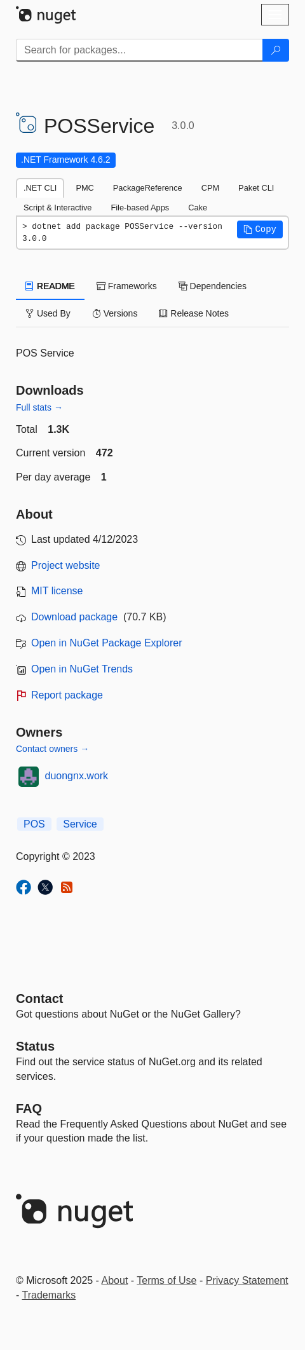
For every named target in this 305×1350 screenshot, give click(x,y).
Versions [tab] (115, 313)
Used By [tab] (48, 313)
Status (35, 1046)
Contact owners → (52, 749)
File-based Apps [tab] (140, 207)
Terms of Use (166, 1280)
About (115, 1280)
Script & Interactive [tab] (58, 207)
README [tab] (50, 286)
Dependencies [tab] (213, 286)
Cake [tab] (197, 207)
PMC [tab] (84, 188)
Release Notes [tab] (194, 313)
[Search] (275, 50)
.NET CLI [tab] (40, 188)
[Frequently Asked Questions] (29, 1108)
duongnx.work (77, 775)
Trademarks (49, 1295)
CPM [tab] (210, 188)
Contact (39, 999)
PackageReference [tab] (147, 188)
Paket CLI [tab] (256, 188)
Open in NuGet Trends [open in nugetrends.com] (82, 669)
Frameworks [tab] (127, 286)
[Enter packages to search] (139, 50)
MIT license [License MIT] (57, 590)
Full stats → (39, 407)
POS (34, 824)
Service (80, 824)
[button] (260, 229)
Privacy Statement (247, 1280)
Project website (65, 565)
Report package (67, 695)
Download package (74, 616)
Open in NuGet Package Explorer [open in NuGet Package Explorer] (106, 643)
